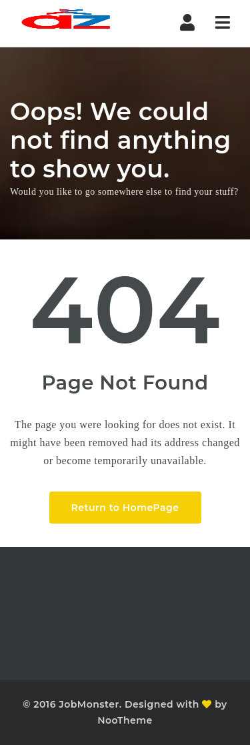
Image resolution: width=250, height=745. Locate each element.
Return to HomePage (125, 508)
